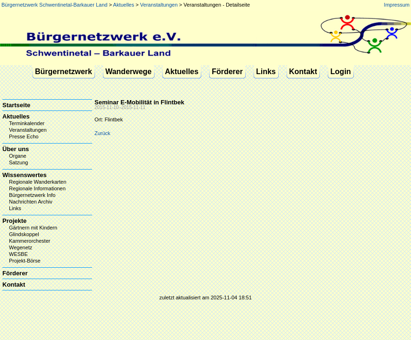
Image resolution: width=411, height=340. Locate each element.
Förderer (227, 72)
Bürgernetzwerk (63, 72)
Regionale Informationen (37, 188)
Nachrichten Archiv (30, 201)
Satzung (18, 162)
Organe (17, 156)
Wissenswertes (24, 174)
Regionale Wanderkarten (37, 182)
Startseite (16, 105)
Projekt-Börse (25, 261)
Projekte (14, 220)
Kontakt (303, 72)
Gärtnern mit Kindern (33, 227)
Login (340, 72)
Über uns (15, 149)
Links (266, 72)
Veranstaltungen (159, 5)
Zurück (102, 133)
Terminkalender (26, 123)
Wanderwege (128, 72)
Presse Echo (23, 136)
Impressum (397, 5)
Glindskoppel (24, 234)
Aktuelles (123, 5)
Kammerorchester (29, 241)
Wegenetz (20, 247)
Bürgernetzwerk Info (32, 195)
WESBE (18, 254)
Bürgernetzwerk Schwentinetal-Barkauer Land (54, 5)
